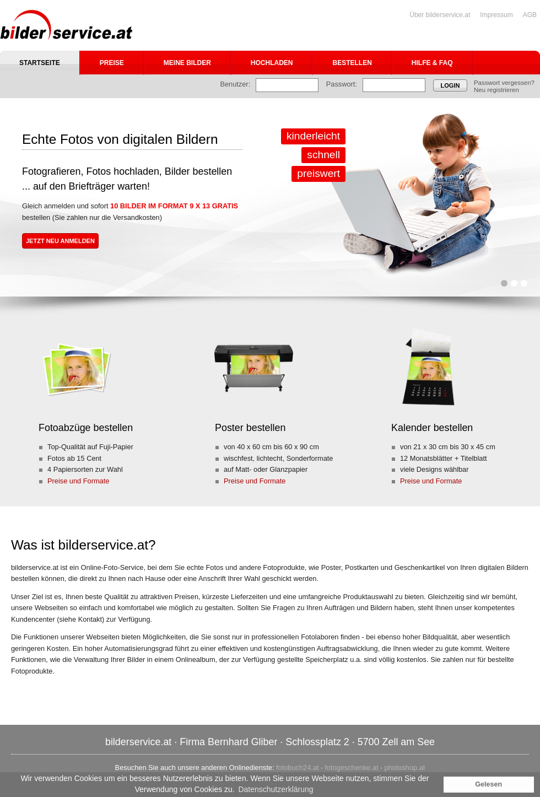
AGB (530, 15)
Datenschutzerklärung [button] (275, 789)
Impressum (496, 15)
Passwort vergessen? (504, 82)
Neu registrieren (496, 90)
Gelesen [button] (488, 784)
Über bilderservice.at (439, 15)
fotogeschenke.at (351, 767)
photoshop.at (404, 767)
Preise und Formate (78, 481)
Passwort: (341, 84)
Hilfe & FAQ (432, 63)
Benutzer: (235, 84)
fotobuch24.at (297, 767)
